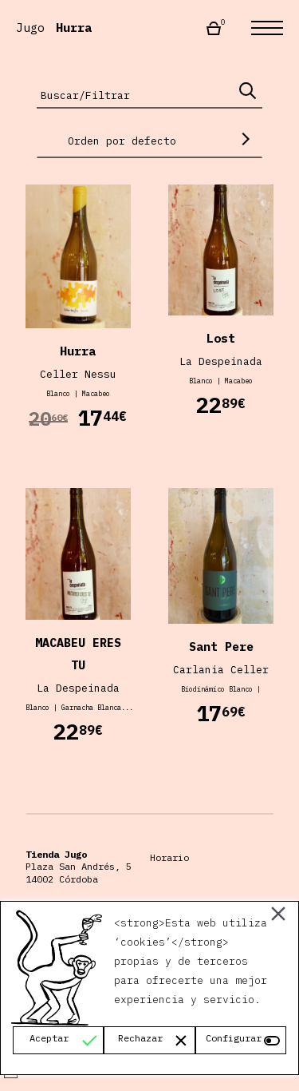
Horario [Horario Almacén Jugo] (169, 857)
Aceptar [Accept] (49, 1038)
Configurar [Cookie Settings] (234, 1038)
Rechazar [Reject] (140, 1038)
